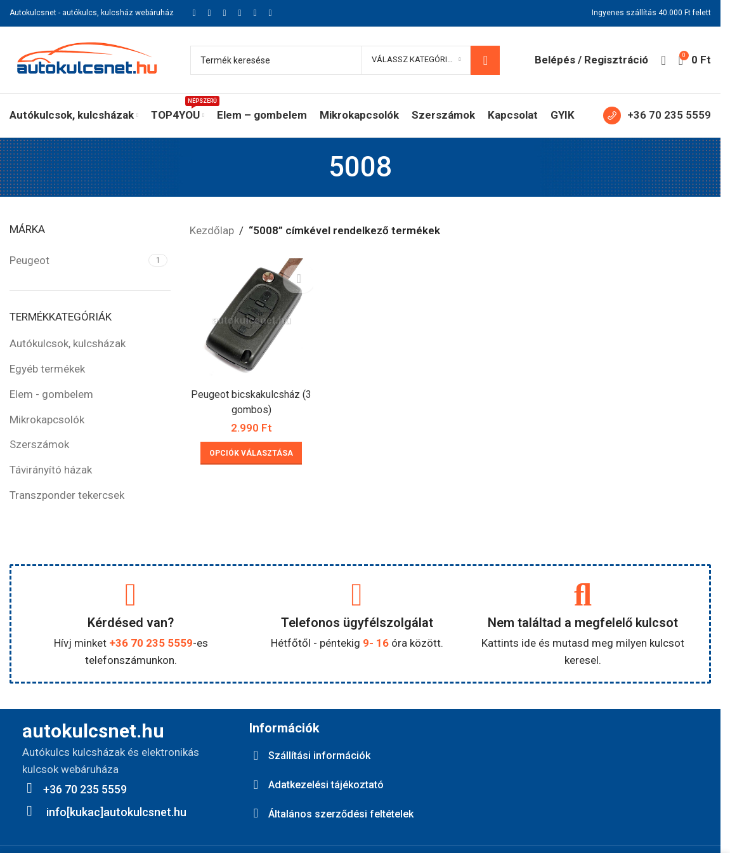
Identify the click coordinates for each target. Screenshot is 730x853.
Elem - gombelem (51, 394)
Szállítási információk (323, 755)
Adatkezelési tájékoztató (333, 783)
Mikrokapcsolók (47, 419)
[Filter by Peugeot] (77, 261)
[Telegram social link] (255, 13)
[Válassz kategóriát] (416, 60)
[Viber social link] (270, 13)
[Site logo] (87, 59)
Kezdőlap (212, 230)
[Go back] (313, 167)
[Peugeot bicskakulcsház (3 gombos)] (250, 319)
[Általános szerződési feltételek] (255, 812)
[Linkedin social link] (239, 13)
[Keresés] (345, 60)
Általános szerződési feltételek (348, 812)
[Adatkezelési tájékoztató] (255, 783)
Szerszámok (39, 444)
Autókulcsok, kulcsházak (68, 343)
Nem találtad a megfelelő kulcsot (583, 622)
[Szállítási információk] (255, 755)
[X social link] (209, 13)
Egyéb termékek (47, 368)
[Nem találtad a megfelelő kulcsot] (583, 595)
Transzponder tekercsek (67, 495)
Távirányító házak (51, 469)
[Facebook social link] (194, 13)
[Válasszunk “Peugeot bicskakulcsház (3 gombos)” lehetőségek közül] (250, 450)
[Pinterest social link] (224, 13)
